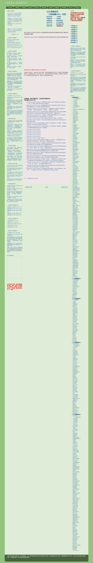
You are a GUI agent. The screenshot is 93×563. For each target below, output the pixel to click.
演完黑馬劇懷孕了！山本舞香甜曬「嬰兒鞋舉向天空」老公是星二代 (14, 154)
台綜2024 (30, 7)
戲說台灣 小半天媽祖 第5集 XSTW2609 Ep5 (13, 40)
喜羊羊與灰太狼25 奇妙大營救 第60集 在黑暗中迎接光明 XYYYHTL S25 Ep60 (15, 169)
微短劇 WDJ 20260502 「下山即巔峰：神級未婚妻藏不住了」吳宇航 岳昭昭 (14, 63)
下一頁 (16, 34)
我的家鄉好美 (59, 20)
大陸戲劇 (23, 7)
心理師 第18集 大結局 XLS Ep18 (14, 223)
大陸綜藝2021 (74, 35)
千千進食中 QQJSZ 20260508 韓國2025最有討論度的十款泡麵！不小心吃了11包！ (14, 121)
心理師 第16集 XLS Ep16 (12, 227)
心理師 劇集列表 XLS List (12, 220)
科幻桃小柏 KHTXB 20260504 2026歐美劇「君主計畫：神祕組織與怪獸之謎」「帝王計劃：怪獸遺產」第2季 (14, 193)
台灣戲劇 (17, 7)
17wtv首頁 (9, 7)
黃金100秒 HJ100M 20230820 (34, 131)
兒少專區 (51, 7)
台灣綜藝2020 (74, 37)
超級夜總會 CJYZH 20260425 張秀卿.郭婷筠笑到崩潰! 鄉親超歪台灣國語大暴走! (14, 107)
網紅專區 (44, 7)
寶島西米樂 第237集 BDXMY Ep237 (15, 45)
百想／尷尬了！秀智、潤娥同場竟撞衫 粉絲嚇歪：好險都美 (14, 148)
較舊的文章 (64, 187)
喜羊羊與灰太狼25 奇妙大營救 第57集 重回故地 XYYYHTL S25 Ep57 (15, 180)
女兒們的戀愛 (59, 22)
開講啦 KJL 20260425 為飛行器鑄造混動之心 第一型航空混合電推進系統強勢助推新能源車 (77, 61)
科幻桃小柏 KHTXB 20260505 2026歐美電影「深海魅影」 (14, 189)
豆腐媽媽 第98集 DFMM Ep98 (13, 42)
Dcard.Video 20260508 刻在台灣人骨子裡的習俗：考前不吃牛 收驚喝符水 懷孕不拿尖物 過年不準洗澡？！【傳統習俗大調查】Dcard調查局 (14, 140)
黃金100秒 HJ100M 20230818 (34, 134)
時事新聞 (64, 7)
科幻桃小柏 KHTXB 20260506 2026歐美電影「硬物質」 (14, 186)
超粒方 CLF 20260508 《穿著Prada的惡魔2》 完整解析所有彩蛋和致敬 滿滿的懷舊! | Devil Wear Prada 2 (15, 132)
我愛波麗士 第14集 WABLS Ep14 (14, 213)
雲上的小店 (49, 24)
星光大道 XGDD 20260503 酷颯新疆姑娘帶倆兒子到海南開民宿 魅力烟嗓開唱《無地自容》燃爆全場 (14, 74)
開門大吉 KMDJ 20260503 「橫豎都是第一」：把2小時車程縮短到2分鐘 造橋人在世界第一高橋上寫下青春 (77, 65)
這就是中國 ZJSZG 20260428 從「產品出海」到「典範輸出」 (14, 87)
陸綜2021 (77, 7)
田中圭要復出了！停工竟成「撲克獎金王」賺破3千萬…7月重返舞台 (14, 157)
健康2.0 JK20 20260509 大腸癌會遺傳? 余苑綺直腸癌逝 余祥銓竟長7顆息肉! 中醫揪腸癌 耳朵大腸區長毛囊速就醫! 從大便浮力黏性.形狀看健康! (15, 113)
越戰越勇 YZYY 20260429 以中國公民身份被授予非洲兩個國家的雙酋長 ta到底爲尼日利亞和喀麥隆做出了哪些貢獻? (14, 83)
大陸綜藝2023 (74, 27)
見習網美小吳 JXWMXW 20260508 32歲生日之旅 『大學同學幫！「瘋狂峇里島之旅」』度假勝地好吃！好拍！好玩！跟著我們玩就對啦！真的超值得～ (14, 127)
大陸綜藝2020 (74, 38)
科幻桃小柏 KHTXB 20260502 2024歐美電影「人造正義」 (14, 197)
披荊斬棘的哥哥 (60, 24)
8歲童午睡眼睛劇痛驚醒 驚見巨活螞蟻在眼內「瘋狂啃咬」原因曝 (14, 159)
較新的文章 (28, 187)
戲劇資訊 (57, 7)
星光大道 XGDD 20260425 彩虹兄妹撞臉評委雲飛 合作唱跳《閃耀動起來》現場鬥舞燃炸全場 (14, 78)
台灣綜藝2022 (74, 29)
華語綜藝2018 (74, 42)
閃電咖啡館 (49, 18)
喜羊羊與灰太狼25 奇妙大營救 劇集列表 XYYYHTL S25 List (15, 166)
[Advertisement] (35, 19)
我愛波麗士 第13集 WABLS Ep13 (14, 214)
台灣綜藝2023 (74, 25)
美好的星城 (49, 16)
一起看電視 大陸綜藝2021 (16, 3)
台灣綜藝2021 (74, 33)
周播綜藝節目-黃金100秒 (32, 178)
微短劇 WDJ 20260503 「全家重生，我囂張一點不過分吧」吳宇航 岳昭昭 (14, 59)
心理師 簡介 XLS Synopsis (13, 222)
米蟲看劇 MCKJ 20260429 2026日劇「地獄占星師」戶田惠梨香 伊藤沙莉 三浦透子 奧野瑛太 (14, 200)
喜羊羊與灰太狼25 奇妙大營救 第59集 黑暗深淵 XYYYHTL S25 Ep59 (15, 173)
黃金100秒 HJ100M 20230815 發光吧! (35, 138)
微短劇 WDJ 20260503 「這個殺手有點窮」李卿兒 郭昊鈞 (14, 56)
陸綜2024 (37, 7)
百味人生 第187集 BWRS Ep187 (14, 44)
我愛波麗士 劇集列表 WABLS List (14, 207)
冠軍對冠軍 (49, 26)
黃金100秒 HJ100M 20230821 (34, 129)
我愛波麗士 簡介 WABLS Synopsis (14, 208)
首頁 (46, 187)
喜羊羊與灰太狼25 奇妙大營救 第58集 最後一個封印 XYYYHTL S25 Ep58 (15, 176)
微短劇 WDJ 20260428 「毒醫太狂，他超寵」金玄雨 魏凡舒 (14, 54)
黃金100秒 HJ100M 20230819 (34, 132)
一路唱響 (58, 16)
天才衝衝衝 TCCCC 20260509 (13, 95)
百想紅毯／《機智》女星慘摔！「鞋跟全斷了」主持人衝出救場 (14, 151)
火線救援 (58, 18)
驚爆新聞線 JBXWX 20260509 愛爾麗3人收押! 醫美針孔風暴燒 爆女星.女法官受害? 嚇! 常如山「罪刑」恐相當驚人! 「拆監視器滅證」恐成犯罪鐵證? (15, 102)
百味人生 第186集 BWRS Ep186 (14, 47)
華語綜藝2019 (74, 40)
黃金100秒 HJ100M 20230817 (34, 136)
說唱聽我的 (49, 20)
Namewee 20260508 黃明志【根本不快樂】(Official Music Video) (14, 135)
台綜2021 (70, 7)
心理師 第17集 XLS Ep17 (12, 225)
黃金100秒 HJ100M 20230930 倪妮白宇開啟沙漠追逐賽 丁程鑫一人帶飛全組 (44, 118)
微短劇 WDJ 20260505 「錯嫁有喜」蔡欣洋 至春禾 (14, 67)
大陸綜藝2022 (74, 31)
